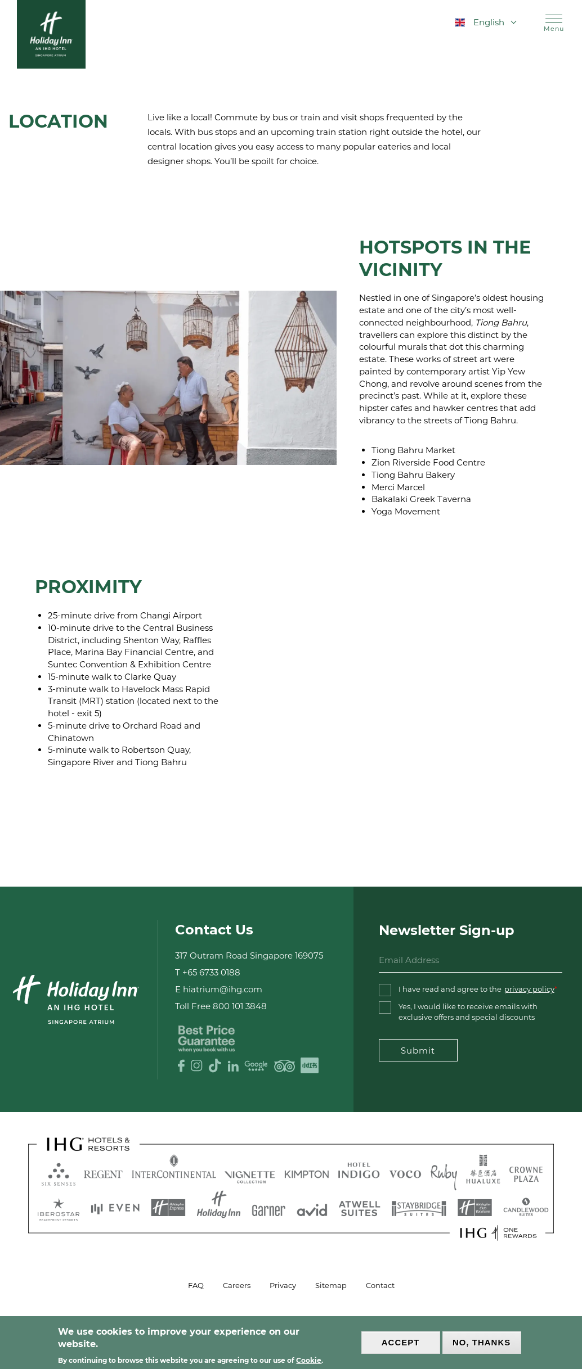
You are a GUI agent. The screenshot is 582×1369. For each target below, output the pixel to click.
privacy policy (529, 988)
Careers (236, 1285)
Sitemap (331, 1285)
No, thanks (482, 1342)
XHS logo (309, 1065)
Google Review (256, 1065)
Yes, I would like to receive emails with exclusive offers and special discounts (468, 1012)
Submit (418, 1050)
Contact (380, 1285)
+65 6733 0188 (211, 972)
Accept (401, 1342)
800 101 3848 (240, 1006)
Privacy (283, 1285)
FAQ (196, 1285)
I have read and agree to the (476, 989)
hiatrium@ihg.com (222, 989)
